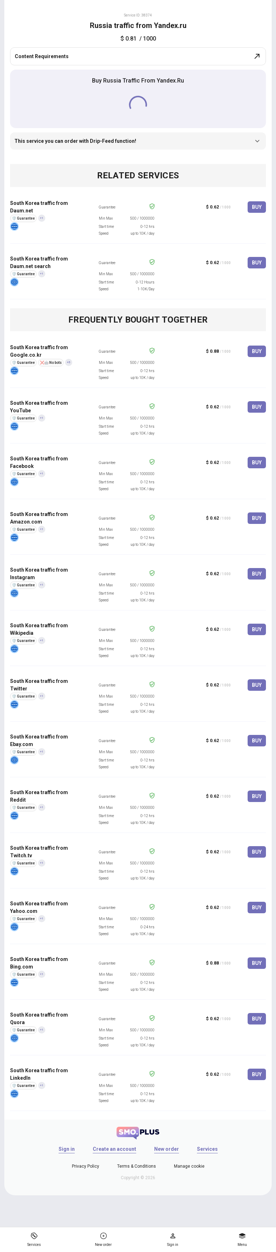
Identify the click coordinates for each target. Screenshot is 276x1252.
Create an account (114, 1149)
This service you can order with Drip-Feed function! (138, 141)
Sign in (67, 1149)
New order (166, 1149)
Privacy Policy (85, 1166)
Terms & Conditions (136, 1166)
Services (207, 1149)
